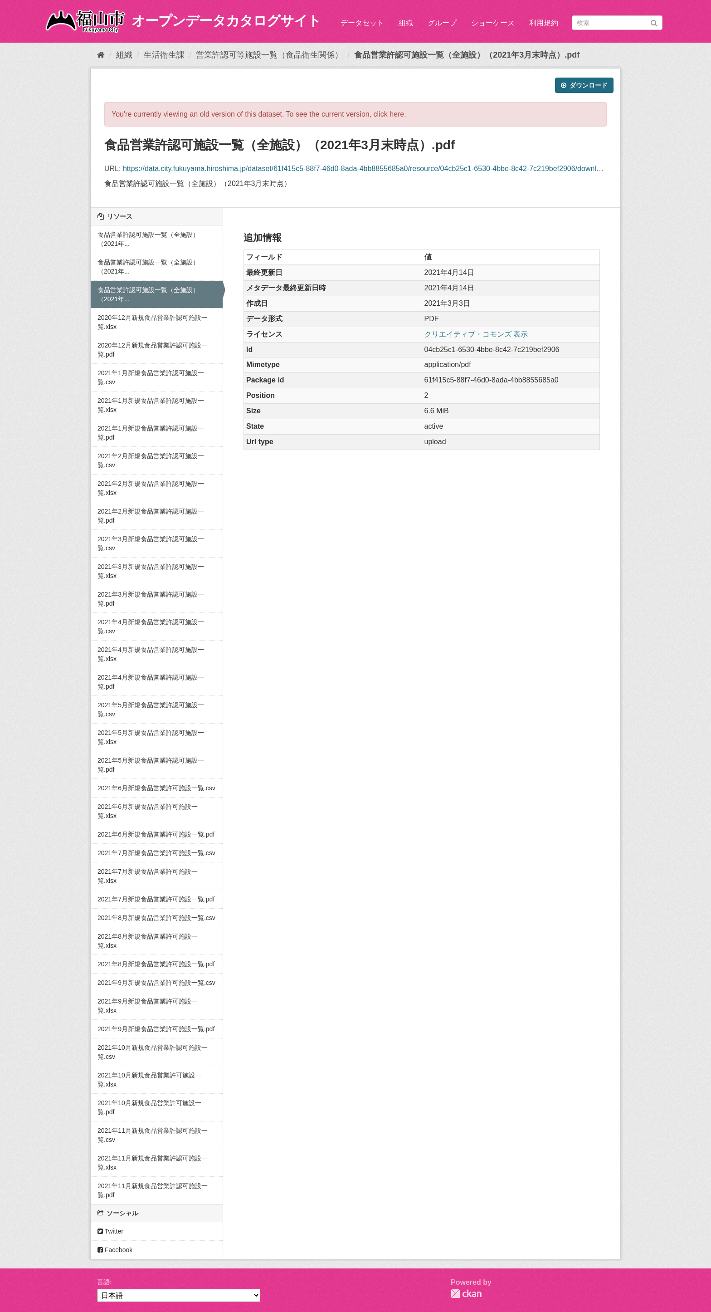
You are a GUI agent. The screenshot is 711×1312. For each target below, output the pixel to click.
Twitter (110, 1231)
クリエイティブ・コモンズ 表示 (476, 334)
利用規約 (543, 23)
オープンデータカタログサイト (226, 20)
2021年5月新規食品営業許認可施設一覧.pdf (150, 765)
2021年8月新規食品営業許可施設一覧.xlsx (147, 941)
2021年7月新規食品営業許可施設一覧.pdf (155, 899)
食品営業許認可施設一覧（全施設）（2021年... (148, 239)
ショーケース (493, 23)
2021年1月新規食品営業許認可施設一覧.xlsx (150, 405)
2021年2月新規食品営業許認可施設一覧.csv (150, 460)
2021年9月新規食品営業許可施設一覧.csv (156, 982)
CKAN (466, 1293)
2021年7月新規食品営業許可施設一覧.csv (156, 853)
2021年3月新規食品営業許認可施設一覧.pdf (150, 599)
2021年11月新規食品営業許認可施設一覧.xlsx (152, 1163)
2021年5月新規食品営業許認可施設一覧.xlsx (150, 737)
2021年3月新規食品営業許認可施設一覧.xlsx (150, 571)
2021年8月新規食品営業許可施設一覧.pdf (155, 964)
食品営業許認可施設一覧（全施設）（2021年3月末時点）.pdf (467, 54)
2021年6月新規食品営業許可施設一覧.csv (156, 788)
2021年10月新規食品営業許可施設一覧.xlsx (149, 1080)
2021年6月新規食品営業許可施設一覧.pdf (155, 834)
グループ (442, 23)
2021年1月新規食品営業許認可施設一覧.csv (150, 377)
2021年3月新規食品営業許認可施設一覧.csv (150, 543)
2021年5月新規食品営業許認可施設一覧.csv (150, 709)
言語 (103, 1282)
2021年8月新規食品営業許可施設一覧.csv (156, 917)
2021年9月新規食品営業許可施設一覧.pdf (155, 1029)
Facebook (114, 1249)
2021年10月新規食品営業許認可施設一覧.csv (152, 1052)
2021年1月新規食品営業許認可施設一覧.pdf (150, 433)
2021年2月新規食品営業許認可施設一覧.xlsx (150, 488)
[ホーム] (101, 54)
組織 (406, 23)
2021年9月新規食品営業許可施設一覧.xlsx (147, 1006)
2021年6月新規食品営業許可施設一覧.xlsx (147, 811)
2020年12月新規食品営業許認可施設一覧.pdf (152, 350)
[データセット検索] (617, 22)
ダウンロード (584, 85)
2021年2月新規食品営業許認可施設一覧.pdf (150, 516)
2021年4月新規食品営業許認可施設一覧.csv (150, 626)
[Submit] (654, 22)
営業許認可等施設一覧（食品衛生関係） (269, 54)
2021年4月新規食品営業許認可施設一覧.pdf (150, 682)
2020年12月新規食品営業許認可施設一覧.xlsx (152, 322)
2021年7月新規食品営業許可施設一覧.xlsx (147, 876)
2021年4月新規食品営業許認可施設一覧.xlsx (150, 654)
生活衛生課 (164, 54)
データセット (362, 23)
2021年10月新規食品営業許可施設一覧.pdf (149, 1107)
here (397, 114)
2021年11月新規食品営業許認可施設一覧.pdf (152, 1190)
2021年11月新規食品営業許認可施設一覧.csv (152, 1135)
